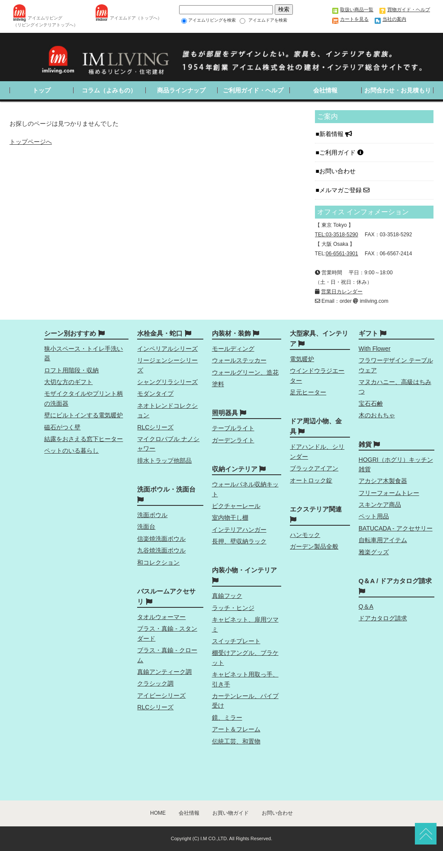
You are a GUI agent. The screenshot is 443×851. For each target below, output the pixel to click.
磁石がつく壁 (62, 427)
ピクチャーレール (236, 505)
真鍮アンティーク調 (164, 671)
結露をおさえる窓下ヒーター (83, 438)
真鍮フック (227, 595)
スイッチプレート (236, 641)
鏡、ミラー (227, 717)
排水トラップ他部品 (164, 460)
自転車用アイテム (383, 540)
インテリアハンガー (239, 529)
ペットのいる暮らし (71, 450)
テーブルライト (233, 428)
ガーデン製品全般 (314, 546)
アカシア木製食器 (383, 480)
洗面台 (146, 526)
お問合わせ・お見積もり (397, 90)
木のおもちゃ (377, 415)
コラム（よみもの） (109, 90)
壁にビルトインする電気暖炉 (83, 415)
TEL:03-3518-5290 (336, 235)
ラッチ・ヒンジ (233, 607)
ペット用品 (374, 516)
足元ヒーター (308, 392)
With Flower (375, 348)
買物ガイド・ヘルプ (408, 9)
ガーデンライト (233, 440)
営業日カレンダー (342, 292)
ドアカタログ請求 (383, 618)
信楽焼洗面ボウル (161, 538)
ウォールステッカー (239, 360)
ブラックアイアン (314, 468)
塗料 (218, 384)
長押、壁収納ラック (239, 541)
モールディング (233, 348)
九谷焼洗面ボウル (161, 550)
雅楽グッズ (374, 552)
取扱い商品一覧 (356, 9)
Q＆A (366, 606)
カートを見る (354, 19)
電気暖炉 (302, 359)
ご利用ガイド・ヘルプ (253, 90)
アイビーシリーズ (161, 695)
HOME (158, 813)
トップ (41, 90)
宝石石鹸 (371, 403)
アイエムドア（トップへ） (136, 18)
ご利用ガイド (341, 152)
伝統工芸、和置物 (236, 741)
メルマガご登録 (344, 190)
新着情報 (335, 133)
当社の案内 (394, 19)
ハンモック (305, 534)
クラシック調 (155, 683)
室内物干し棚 (230, 517)
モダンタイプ (155, 393)
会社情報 (325, 90)
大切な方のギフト (68, 381)
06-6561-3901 (342, 254)
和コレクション (158, 562)
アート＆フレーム (236, 729)
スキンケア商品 (380, 504)
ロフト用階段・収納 (71, 370)
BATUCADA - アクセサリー (396, 528)
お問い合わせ (338, 171)
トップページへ (31, 141)
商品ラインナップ (181, 90)
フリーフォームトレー (389, 492)
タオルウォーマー (161, 616)
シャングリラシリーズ (167, 381)
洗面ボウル (152, 514)
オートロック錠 (311, 480)
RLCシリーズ (155, 427)
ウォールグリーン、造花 (245, 372)
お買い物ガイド (230, 813)
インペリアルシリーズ (167, 348)
